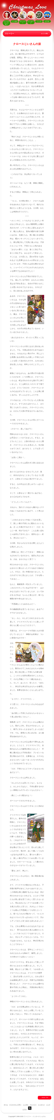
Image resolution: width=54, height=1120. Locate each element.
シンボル (25, 1104)
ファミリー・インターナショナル (35, 1116)
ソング (48, 1104)
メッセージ (41, 1104)
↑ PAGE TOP (44, 1097)
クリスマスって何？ (15, 1104)
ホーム (6, 1104)
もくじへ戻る (44, 33)
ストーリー (33, 1104)
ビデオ (25, 1109)
